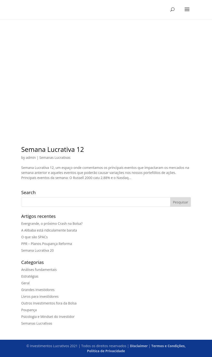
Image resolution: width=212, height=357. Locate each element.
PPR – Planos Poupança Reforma (46, 243)
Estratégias (29, 276)
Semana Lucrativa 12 (52, 149)
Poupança (29, 310)
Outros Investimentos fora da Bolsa (48, 303)
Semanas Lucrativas (54, 157)
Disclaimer (139, 346)
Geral (25, 283)
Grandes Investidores (38, 289)
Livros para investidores (39, 296)
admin (31, 157)
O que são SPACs (34, 237)
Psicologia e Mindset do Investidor (48, 316)
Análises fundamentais (39, 269)
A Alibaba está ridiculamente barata (49, 230)
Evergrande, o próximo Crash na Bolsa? (51, 223)
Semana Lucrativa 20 (37, 250)
